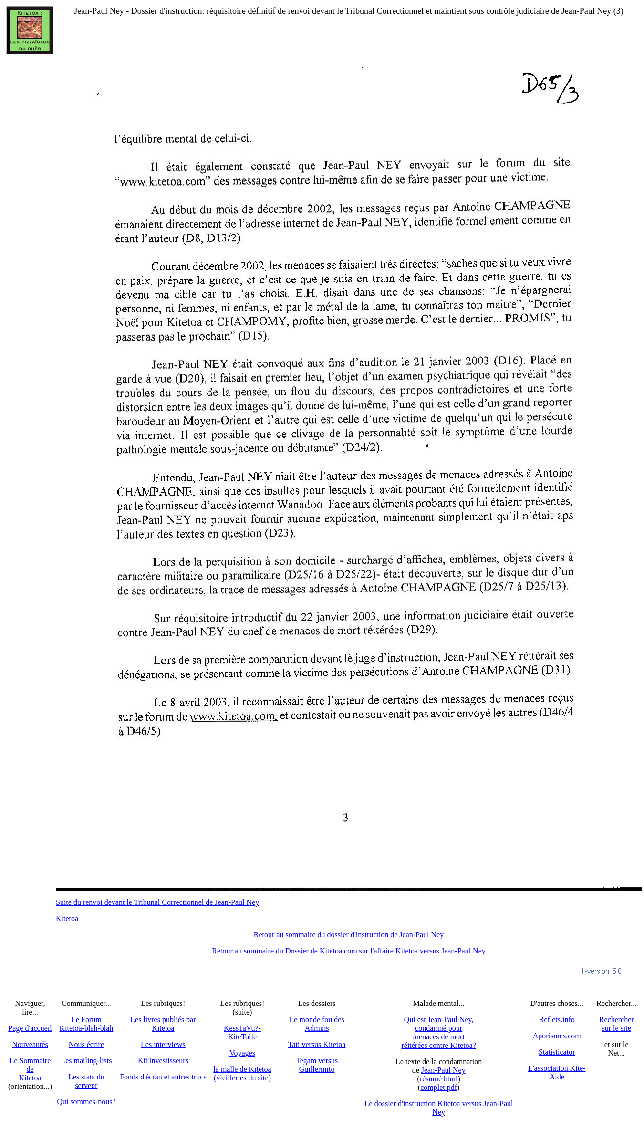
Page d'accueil (30, 1028)
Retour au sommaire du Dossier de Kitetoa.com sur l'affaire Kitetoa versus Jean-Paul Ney (349, 951)
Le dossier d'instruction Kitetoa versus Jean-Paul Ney (438, 1107)
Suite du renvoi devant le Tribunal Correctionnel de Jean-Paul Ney (157, 902)
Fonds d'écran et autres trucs (163, 1077)
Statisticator (557, 1052)
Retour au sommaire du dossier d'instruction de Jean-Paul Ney (349, 935)
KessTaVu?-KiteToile (242, 1032)
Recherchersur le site (616, 1024)
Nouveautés (30, 1044)
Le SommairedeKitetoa (30, 1069)
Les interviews (163, 1044)
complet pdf (438, 1087)
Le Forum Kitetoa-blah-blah (87, 1024)
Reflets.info (557, 1020)
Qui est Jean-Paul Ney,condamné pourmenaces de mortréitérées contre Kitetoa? (438, 1032)
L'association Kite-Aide (557, 1072)
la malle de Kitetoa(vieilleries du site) (242, 1073)
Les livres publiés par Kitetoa (163, 1024)
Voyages (242, 1053)
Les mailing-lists (86, 1061)
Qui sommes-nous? (86, 1102)
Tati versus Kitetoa (317, 1044)
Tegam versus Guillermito (317, 1065)
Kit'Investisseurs (163, 1061)
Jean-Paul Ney (443, 1070)
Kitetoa (67, 918)
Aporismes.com (557, 1036)
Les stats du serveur (86, 1081)
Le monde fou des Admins (317, 1024)
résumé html (439, 1079)
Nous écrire (86, 1044)
